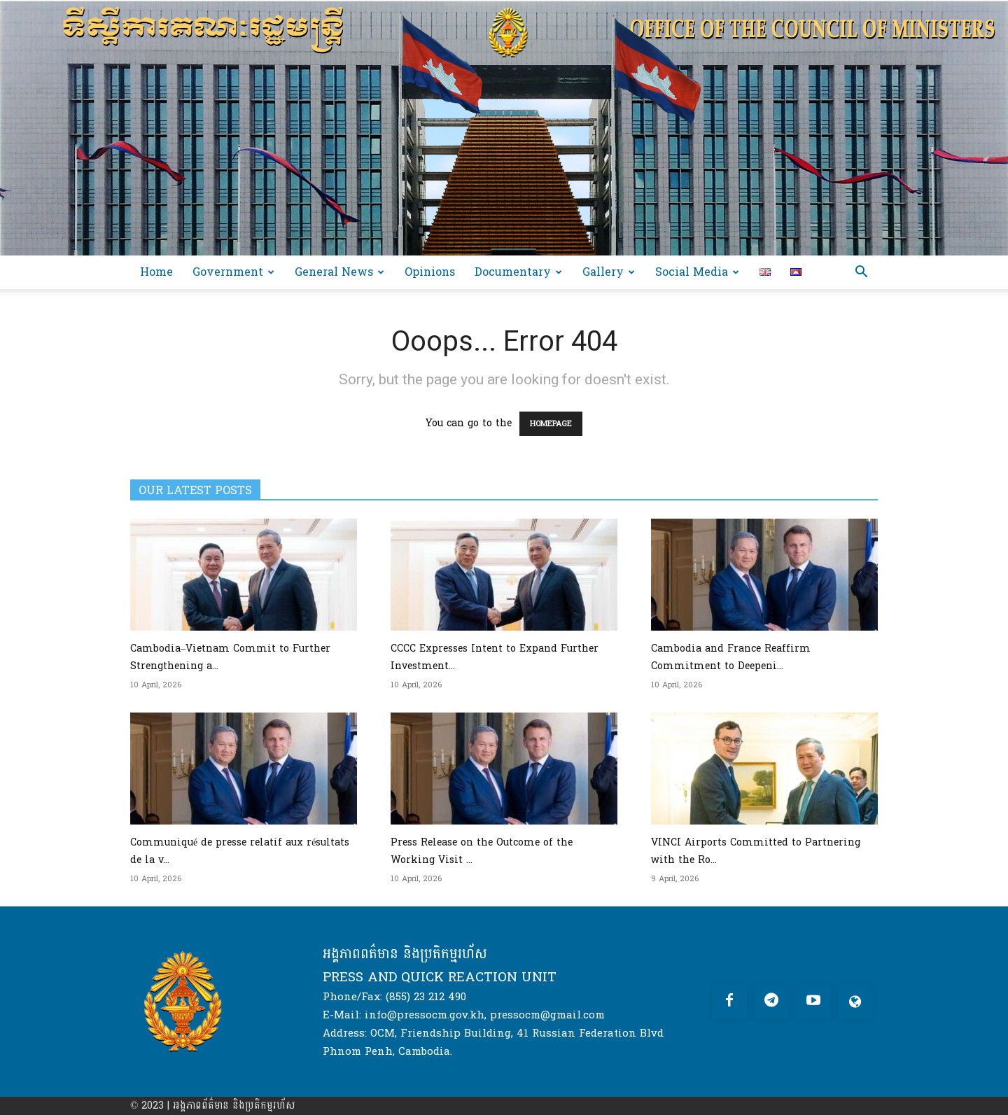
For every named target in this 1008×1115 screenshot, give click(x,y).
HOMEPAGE (551, 423)
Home (156, 272)
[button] (861, 273)
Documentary (518, 272)
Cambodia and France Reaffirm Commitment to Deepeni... (731, 657)
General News (339, 272)
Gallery (608, 272)
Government (233, 272)
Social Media (697, 272)
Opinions (430, 272)
